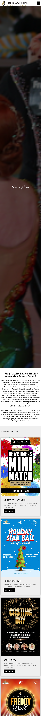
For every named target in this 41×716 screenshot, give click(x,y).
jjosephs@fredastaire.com (17, 419)
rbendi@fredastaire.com (20, 421)
